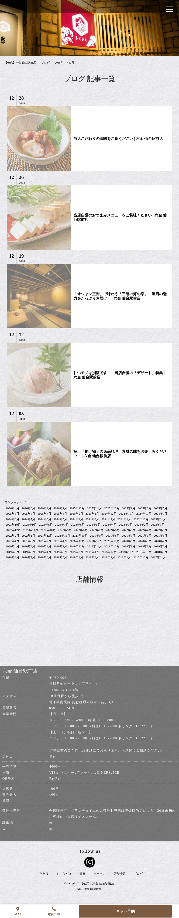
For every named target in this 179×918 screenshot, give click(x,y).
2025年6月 (12, 513)
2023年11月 (158, 519)
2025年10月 (112, 508)
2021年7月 (129, 535)
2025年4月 (44, 513)
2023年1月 (158, 524)
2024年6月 (44, 519)
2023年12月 (140, 519)
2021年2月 (44, 541)
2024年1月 (124, 519)
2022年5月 (129, 530)
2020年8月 (144, 541)
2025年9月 (129, 508)
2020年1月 (60, 546)
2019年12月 (77, 546)
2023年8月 (46, 524)
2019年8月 (144, 546)
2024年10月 (143, 513)
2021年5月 (161, 535)
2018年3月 (92, 557)
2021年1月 (60, 541)
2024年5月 (60, 519)
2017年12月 (140, 557)
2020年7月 (161, 541)
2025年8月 (144, 508)
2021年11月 (62, 535)
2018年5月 (60, 557)
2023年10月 (13, 524)
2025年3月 (60, 513)
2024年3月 (92, 519)
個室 (82, 873)
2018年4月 (76, 557)
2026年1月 (60, 508)
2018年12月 (109, 552)
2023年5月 (94, 524)
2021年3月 (28, 541)
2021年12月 (45, 535)
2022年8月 (81, 530)
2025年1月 (92, 513)
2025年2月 (76, 513)
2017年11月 (158, 557)
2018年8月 (12, 557)
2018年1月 (124, 557)
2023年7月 (62, 524)
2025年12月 (77, 508)
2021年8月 (113, 535)
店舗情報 (120, 873)
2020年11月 (94, 541)
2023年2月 (142, 524)
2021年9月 (97, 535)
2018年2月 (108, 557)
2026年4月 (12, 508)
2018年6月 (44, 557)
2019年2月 (76, 552)
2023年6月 (78, 524)
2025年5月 (28, 513)
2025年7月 (161, 508)
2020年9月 (129, 541)
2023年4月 (110, 524)
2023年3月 (126, 524)
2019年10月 (112, 546)
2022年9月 (65, 530)
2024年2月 (108, 519)
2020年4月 (12, 546)
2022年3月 (161, 530)
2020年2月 (44, 546)
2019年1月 (92, 552)
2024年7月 (28, 519)
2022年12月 (13, 530)
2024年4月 (76, 519)
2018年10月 (143, 552)
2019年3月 (60, 552)
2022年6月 (113, 530)
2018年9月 (161, 552)
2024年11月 (126, 513)
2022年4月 (144, 530)
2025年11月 (94, 508)
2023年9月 (30, 524)
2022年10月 (48, 530)
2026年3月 (28, 508)
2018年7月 (28, 557)
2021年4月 (12, 541)
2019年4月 (44, 552)
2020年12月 (77, 541)
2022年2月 (12, 535)
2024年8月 (12, 519)
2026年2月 (44, 508)
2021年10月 (80, 535)
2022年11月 (30, 530)
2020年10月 (112, 541)
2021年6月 (144, 535)
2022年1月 (28, 535)
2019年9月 (129, 546)
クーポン (99, 873)
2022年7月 (97, 530)
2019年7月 (161, 546)
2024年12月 (109, 513)
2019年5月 (28, 552)
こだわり (42, 873)
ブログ (138, 873)
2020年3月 (28, 546)
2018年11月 (126, 552)
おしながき (64, 873)
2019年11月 (94, 546)
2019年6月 (12, 552)
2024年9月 (161, 513)
